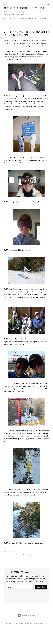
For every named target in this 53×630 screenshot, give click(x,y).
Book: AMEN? (22, 18)
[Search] (48, 3)
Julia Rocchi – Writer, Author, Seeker (25, 8)
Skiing (30, 555)
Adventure (11, 555)
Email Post (12, 552)
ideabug (32, 620)
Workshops (35, 18)
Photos (25, 555)
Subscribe (41, 587)
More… (45, 18)
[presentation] (19, 595)
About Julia (9, 18)
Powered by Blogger (26, 615)
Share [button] (5, 552)
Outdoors (19, 555)
